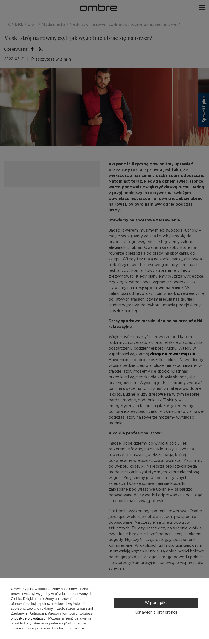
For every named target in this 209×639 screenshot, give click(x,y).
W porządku (156, 602)
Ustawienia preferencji (156, 612)
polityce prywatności (30, 618)
